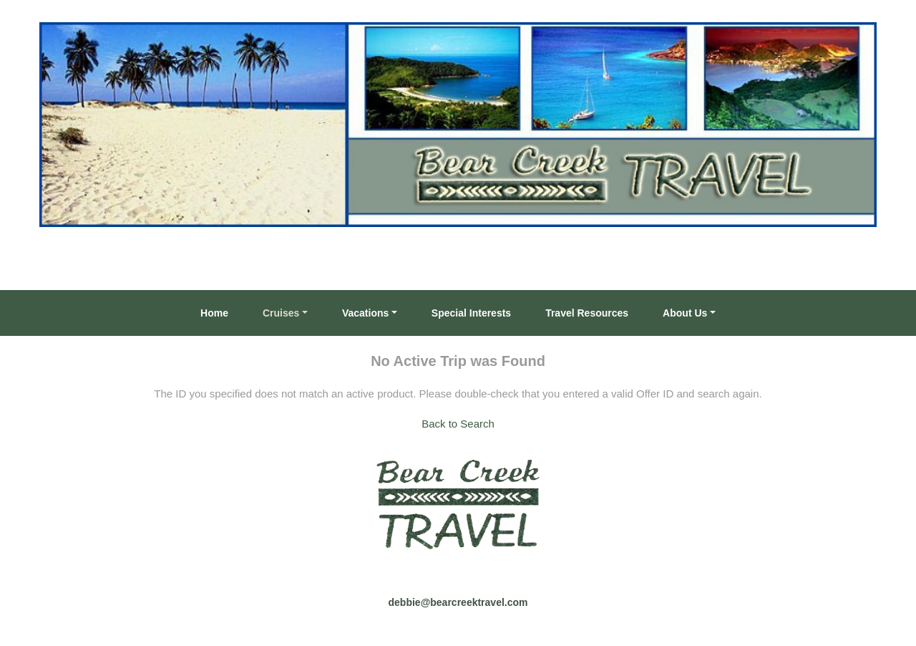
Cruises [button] (281, 313)
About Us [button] (685, 313)
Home (214, 313)
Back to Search (458, 424)
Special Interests (471, 313)
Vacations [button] (365, 313)
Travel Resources (586, 313)
